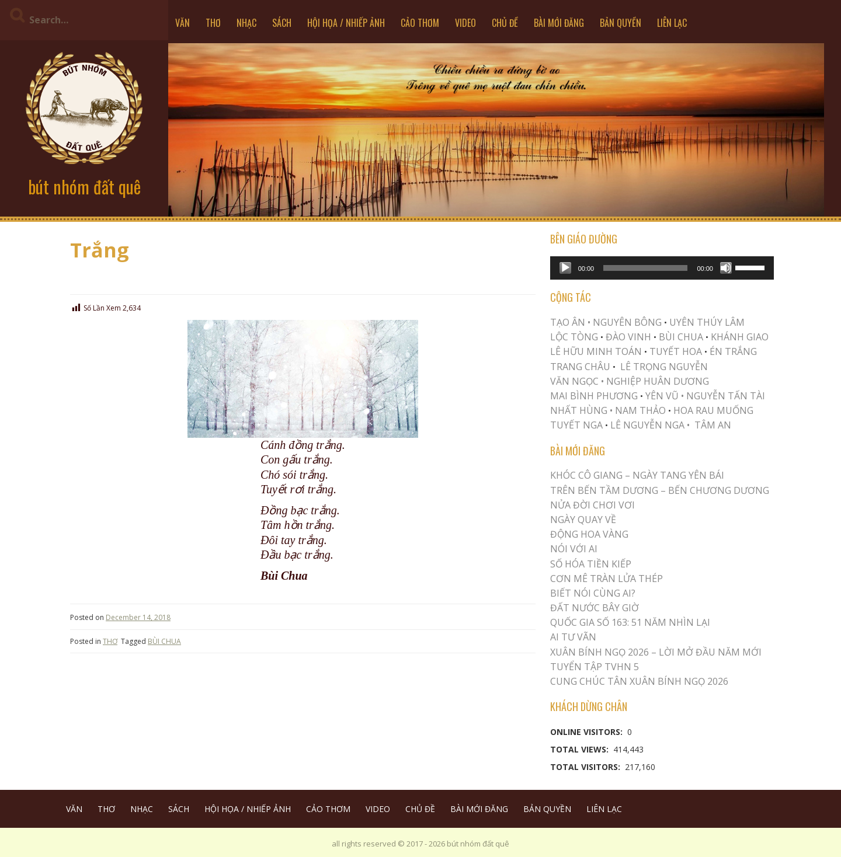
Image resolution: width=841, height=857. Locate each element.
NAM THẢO (640, 410)
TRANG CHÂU (580, 366)
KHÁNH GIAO (740, 336)
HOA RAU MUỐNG (712, 410)
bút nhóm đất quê (84, 186)
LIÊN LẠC (672, 23)
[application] (662, 268)
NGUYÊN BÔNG (627, 322)
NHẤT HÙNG (578, 410)
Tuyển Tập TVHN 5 (594, 666)
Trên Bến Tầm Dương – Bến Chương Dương (659, 490)
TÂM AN (712, 425)
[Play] (565, 268)
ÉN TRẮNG (733, 351)
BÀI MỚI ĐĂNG (559, 23)
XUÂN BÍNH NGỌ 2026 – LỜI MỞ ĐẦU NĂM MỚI (656, 652)
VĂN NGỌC (575, 381)
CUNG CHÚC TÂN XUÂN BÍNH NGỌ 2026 (639, 681)
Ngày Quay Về (583, 519)
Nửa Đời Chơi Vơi (592, 505)
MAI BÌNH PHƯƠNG (594, 395)
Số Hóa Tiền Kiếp (590, 564)
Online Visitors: (587, 731)
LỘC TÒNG (574, 336)
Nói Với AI (573, 548)
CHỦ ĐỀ (505, 23)
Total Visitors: (586, 766)
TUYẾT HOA (675, 351)
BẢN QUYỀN (620, 23)
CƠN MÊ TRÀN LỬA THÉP (606, 578)
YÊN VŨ (662, 395)
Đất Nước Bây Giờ (594, 607)
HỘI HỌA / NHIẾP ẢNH (346, 23)
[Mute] (726, 268)
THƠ (213, 23)
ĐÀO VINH (628, 336)
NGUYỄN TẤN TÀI (725, 395)
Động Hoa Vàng (589, 534)
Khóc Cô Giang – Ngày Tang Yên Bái (637, 475)
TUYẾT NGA (577, 425)
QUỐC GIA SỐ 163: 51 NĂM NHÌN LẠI (630, 622)
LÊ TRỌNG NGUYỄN (664, 366)
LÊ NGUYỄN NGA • (650, 425)
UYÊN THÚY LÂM (706, 322)
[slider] (645, 268)
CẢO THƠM (420, 23)
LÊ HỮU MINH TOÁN (596, 351)
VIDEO (465, 23)
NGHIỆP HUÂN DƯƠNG (657, 381)
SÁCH (281, 23)
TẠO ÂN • (570, 322)
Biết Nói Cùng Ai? (592, 593)
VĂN (182, 23)
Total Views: (580, 749)
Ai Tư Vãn (573, 636)
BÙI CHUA (164, 641)
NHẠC (246, 23)
